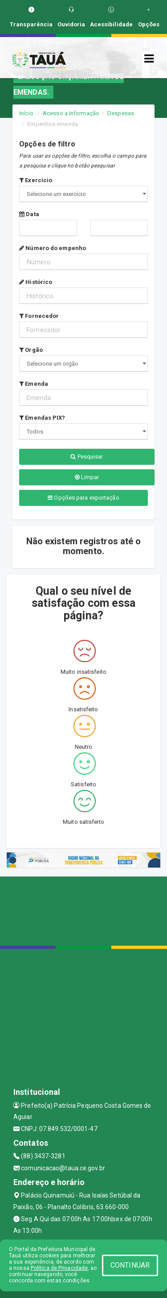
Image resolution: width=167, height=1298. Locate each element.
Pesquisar (86, 456)
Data (29, 214)
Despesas (120, 113)
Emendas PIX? (42, 417)
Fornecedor (39, 316)
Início (26, 113)
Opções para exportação (83, 497)
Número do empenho (52, 248)
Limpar (87, 477)
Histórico (35, 282)
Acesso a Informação (71, 113)
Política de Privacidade (59, 1268)
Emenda (33, 383)
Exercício (35, 180)
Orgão (31, 349)
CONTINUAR (130, 1265)
